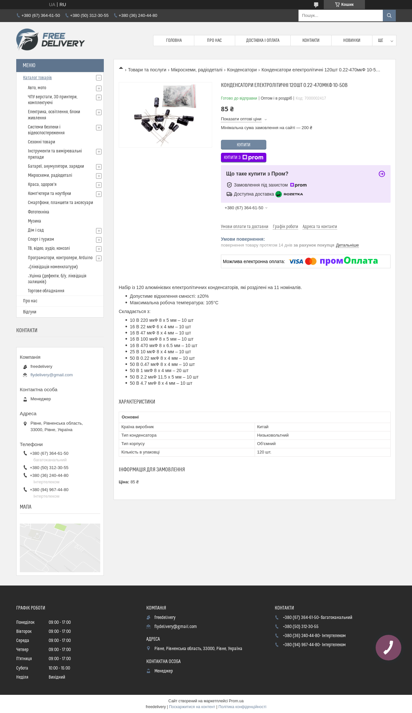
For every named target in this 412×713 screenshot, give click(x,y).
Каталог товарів (37, 77)
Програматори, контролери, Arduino (60, 257)
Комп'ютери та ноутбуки (49, 193)
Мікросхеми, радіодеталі (196, 69)
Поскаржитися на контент (192, 707)
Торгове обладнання (46, 291)
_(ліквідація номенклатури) (53, 267)
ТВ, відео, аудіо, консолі (49, 248)
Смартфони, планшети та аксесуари (60, 202)
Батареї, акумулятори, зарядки (56, 166)
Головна (174, 40)
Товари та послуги (147, 69)
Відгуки (29, 312)
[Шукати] (389, 15)
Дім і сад (36, 230)
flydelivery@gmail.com (51, 374)
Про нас (214, 40)
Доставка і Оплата (262, 40)
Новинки (351, 40)
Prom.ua (236, 701)
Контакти (311, 40)
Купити (243, 145)
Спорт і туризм (41, 239)
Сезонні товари (41, 142)
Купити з (243, 158)
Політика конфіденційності (242, 707)
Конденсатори (242, 69)
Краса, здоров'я (42, 184)
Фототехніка (38, 212)
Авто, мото (37, 88)
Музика (34, 221)
